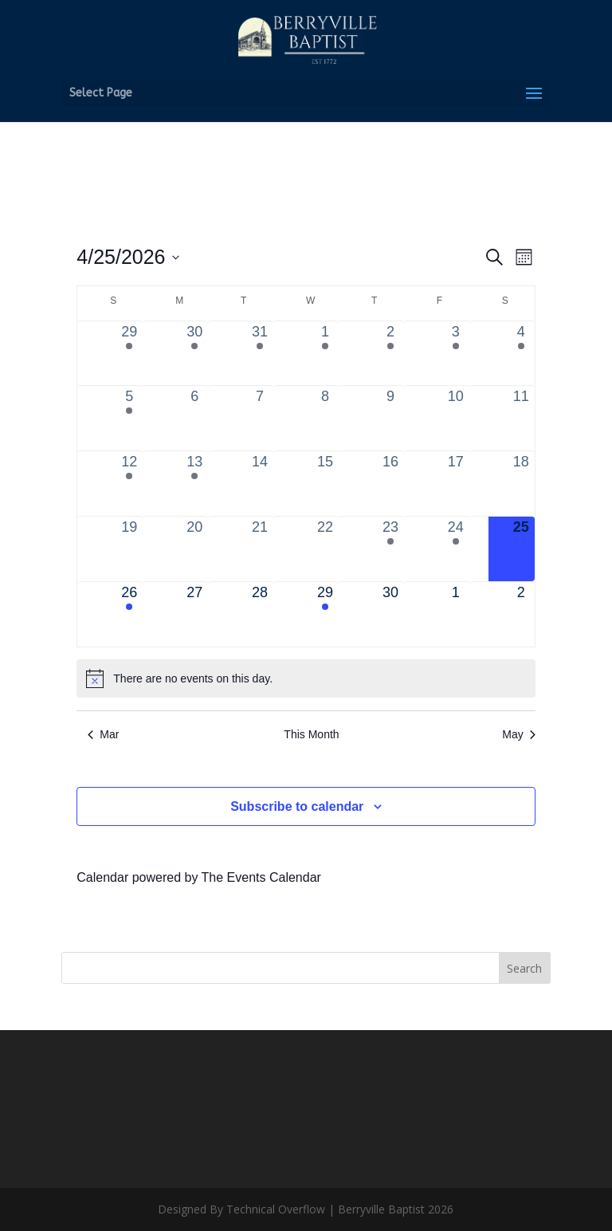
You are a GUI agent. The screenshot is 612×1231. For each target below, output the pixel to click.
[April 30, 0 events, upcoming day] (390, 614)
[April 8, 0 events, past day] (325, 418)
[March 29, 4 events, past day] (129, 353)
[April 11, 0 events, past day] (521, 418)
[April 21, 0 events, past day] (259, 549)
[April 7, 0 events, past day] (259, 418)
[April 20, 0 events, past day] (194, 549)
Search (524, 968)
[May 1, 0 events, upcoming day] (455, 614)
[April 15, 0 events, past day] (325, 483)
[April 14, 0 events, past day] (259, 483)
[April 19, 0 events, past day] (129, 549)
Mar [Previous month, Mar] (103, 734)
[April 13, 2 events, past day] (194, 483)
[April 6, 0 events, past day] (194, 418)
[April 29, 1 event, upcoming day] (325, 614)
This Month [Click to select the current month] (311, 734)
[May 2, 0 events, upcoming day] (521, 614)
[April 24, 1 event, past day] (455, 549)
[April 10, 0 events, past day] (455, 418)
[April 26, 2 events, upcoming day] (129, 614)
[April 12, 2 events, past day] (129, 483)
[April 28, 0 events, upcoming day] (259, 614)
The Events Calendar (261, 877)
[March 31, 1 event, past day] (259, 353)
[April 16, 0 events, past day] (390, 483)
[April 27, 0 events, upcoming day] (194, 614)
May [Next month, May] (518, 734)
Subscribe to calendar (296, 806)
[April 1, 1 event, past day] (325, 353)
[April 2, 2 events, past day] (390, 353)
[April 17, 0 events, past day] (455, 483)
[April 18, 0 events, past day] (521, 483)
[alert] (305, 678)
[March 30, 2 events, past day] (194, 353)
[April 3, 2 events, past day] (455, 353)
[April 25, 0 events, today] (521, 549)
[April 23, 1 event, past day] (390, 549)
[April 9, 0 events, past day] (390, 418)
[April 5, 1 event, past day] (129, 418)
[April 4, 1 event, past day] (521, 353)
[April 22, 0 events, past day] (325, 549)
